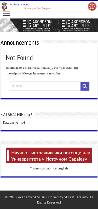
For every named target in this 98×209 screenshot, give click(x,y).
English (62, 168)
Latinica (51, 168)
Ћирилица (37, 168)
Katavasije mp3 (14, 122)
